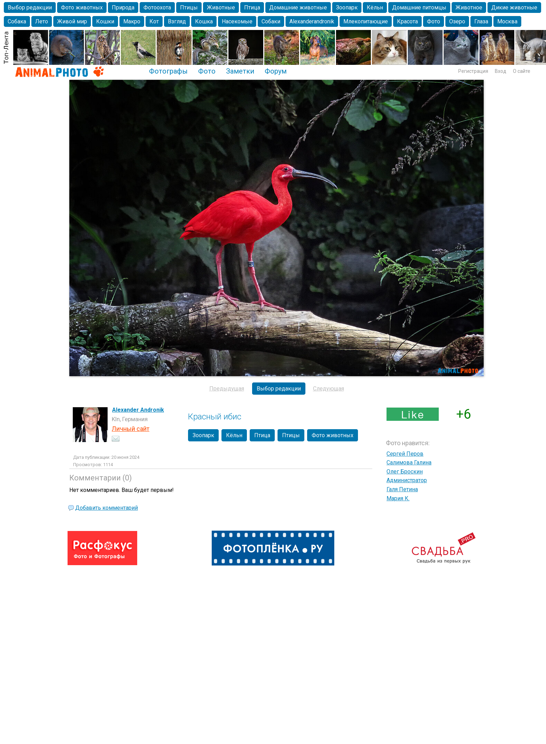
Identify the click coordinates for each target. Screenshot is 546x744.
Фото (433, 21)
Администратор (407, 480)
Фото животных (82, 7)
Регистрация (473, 71)
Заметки (240, 71)
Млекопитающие (365, 21)
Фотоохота (157, 7)
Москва (507, 21)
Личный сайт (130, 428)
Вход (500, 71)
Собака (17, 21)
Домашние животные (298, 7)
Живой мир (72, 21)
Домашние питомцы (419, 7)
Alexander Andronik (138, 410)
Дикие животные (514, 7)
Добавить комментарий (106, 507)
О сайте (521, 71)
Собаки (271, 21)
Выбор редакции (30, 7)
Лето (41, 21)
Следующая (328, 388)
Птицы (189, 7)
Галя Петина (402, 489)
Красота (407, 21)
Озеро (457, 21)
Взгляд (177, 21)
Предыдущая (226, 388)
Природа (123, 7)
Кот (154, 21)
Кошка (204, 21)
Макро (131, 21)
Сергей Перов (405, 453)
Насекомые (237, 21)
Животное (468, 7)
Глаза (481, 21)
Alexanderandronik (311, 21)
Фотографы (168, 71)
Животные (221, 7)
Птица (252, 7)
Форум (276, 71)
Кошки (105, 21)
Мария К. (398, 498)
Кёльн (375, 7)
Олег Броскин (405, 471)
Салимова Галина (409, 462)
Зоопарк (347, 7)
